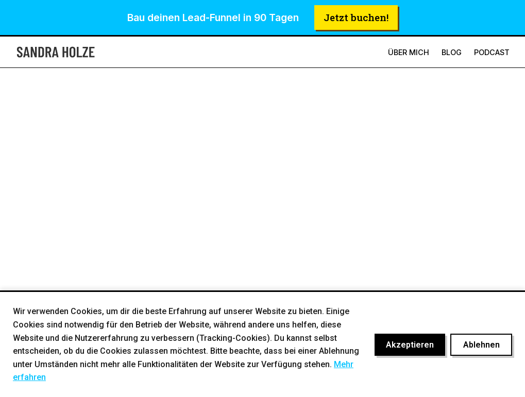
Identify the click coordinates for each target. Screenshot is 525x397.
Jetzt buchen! (356, 17)
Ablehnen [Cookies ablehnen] (481, 345)
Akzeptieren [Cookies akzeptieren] (410, 345)
